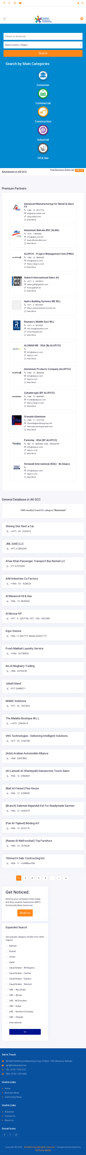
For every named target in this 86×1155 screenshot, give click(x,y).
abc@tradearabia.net (14, 1065)
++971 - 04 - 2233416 (20, 531)
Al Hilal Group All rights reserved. (40, 1147)
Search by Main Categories (27, 64)
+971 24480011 (18, 688)
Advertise (8, 1112)
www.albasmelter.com (35, 240)
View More (30, 220)
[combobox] (43, 44)
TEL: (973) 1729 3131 (14, 1069)
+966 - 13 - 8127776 (34, 210)
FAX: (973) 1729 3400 (14, 1074)
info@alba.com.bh (33, 237)
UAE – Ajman (15, 995)
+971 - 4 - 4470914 (33, 281)
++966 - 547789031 (19, 653)
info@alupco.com (33, 261)
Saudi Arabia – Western (20, 984)
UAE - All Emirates (18, 1000)
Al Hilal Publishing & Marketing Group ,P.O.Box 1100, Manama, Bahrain (37, 1061)
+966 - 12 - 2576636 (20, 846)
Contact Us (8, 1116)
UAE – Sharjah (16, 1017)
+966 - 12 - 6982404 (20, 776)
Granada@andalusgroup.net (38, 423)
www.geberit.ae (32, 288)
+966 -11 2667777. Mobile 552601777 (28, 636)
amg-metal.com (32, 216)
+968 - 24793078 (18, 671)
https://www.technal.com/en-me (39, 308)
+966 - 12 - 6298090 (20, 793)
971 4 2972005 (17, 566)
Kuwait (12, 951)
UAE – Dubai (15, 1006)
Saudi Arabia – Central (20, 973)
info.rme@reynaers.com (36, 328)
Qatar (12, 962)
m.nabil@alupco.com (35, 400)
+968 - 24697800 (18, 758)
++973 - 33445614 (19, 723)
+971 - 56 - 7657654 (20, 706)
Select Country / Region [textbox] (16, 45)
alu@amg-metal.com (34, 213)
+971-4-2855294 (18, 548)
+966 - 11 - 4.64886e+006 (22, 863)
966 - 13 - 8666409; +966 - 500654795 (41, 444)
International (15, 1022)
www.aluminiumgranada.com (38, 426)
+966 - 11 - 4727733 (34, 420)
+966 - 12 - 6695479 (20, 811)
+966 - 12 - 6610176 (20, 828)
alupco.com (31, 355)
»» (66, 878)
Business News (10, 1093)
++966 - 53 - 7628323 (20, 583)
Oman (12, 957)
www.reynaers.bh (33, 332)
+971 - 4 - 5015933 (33, 325)
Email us (25, 912)
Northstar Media (43, 1150)
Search (43, 53)
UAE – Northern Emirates (21, 1011)
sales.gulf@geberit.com (36, 284)
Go (25, 1032)
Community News (12, 1097)
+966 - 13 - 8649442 (20, 601)
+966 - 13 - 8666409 (34, 257)
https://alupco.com (34, 264)
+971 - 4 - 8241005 (33, 305)
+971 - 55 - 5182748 (20, 741)
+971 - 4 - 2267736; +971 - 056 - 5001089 (30, 618)
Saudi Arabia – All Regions (22, 968)
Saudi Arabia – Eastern (20, 978)
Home (6, 1088)
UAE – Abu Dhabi (17, 989)
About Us (8, 1120)
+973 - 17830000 (32, 234)
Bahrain (13, 946)
